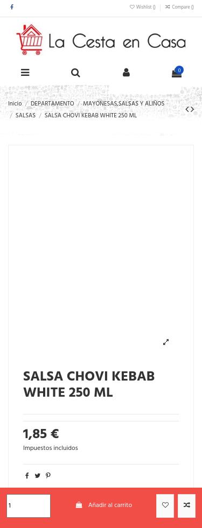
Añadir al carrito (103, 505)
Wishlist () (143, 7)
